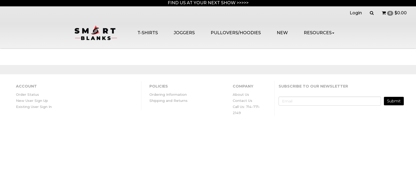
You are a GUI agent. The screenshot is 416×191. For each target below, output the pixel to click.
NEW (282, 32)
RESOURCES (319, 32)
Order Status (27, 94)
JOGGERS (184, 32)
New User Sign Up (32, 100)
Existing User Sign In (34, 107)
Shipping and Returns (168, 100)
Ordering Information (168, 94)
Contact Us (242, 100)
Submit (394, 101)
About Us (241, 94)
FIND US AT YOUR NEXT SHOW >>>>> (208, 2)
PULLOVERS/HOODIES (236, 32)
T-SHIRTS (147, 32)
